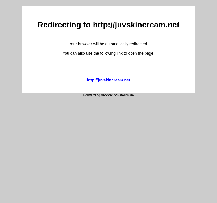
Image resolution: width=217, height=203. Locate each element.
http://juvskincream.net (108, 80)
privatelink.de (124, 95)
